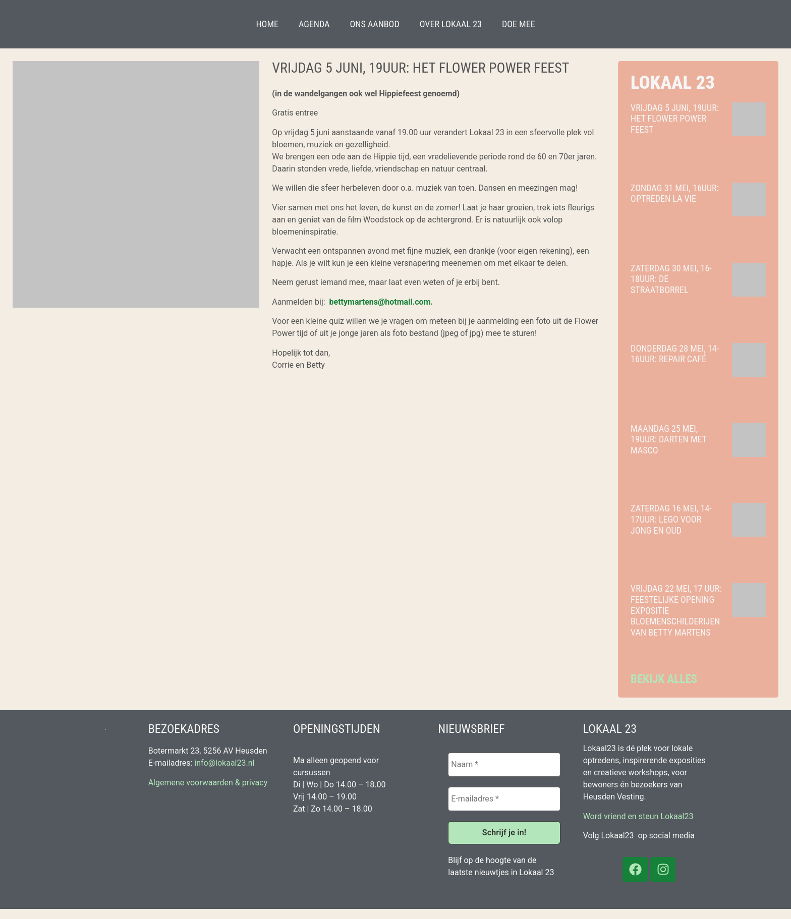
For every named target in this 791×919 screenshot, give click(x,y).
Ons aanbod (374, 24)
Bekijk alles (664, 679)
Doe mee (518, 24)
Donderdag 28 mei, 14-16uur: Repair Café (675, 354)
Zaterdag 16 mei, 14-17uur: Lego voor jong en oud (671, 519)
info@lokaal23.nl (224, 763)
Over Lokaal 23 (451, 24)
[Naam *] (504, 765)
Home (267, 24)
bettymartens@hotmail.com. (381, 302)
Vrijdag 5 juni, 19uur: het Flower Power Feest (675, 118)
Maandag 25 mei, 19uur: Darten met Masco (669, 439)
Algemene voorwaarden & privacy (208, 782)
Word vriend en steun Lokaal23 (638, 816)
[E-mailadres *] (504, 799)
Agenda (314, 24)
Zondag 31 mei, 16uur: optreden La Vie (675, 193)
